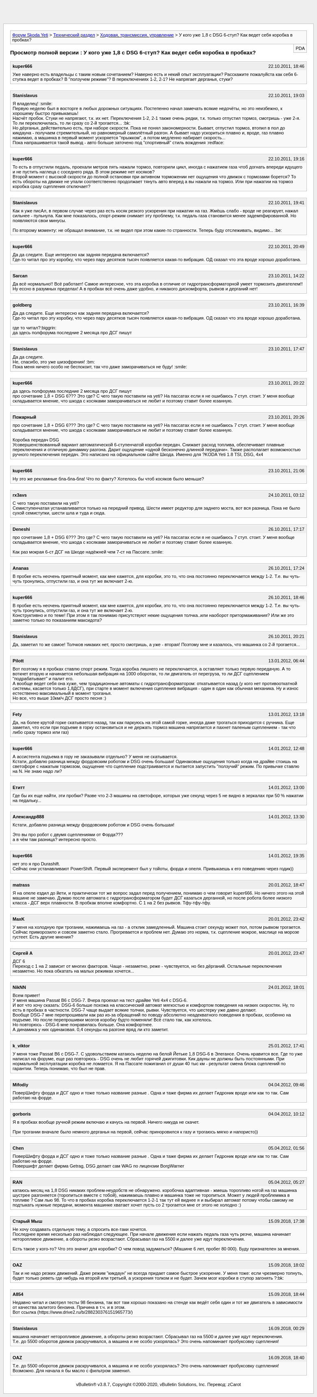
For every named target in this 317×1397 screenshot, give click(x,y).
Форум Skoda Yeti (30, 34)
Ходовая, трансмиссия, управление (137, 34)
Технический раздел (74, 34)
